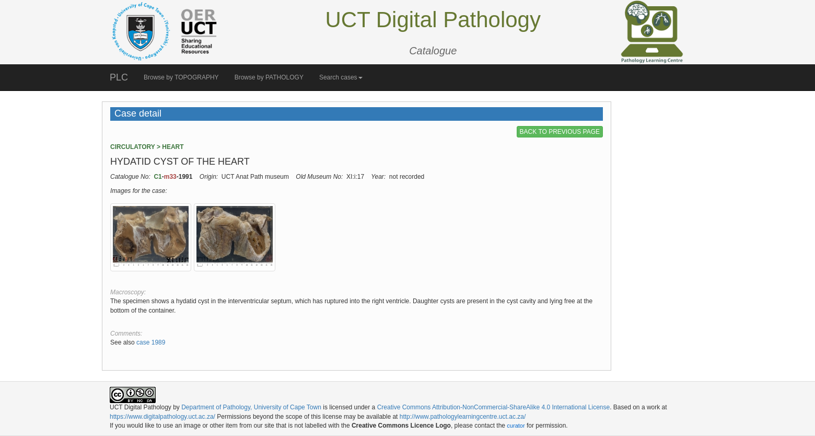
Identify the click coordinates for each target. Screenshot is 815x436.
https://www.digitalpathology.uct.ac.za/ (162, 416)
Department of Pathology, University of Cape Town (251, 407)
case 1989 (150, 342)
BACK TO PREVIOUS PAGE (560, 131)
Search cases (341, 77)
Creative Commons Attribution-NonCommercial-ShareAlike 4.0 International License (493, 407)
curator (516, 425)
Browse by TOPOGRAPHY (181, 77)
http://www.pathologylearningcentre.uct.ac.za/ (463, 416)
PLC (119, 77)
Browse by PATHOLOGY (269, 77)
